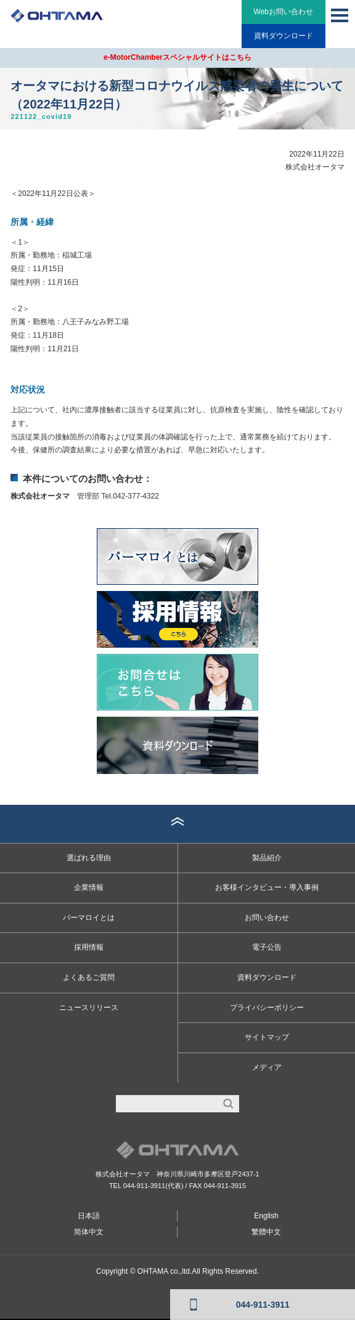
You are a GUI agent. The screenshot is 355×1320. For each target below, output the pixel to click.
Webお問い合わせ (283, 11)
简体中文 (89, 1232)
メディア (267, 1067)
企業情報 (89, 887)
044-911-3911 (144, 1185)
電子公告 (267, 947)
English (266, 1216)
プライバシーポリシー (267, 1007)
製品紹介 (267, 858)
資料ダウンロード (283, 35)
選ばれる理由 (89, 858)
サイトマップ (267, 1037)
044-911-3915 (225, 1185)
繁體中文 (266, 1232)
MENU (339, 15)
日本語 (89, 1216)
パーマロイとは (89, 917)
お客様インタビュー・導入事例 (267, 887)
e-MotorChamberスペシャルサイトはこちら (177, 57)
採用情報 (89, 947)
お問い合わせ (267, 917)
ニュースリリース (88, 1007)
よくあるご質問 (89, 977)
